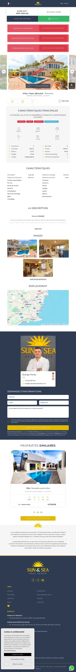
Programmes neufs (44, 595)
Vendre (40, 598)
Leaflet (43, 324)
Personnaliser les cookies (17, 659)
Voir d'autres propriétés (53, 28)
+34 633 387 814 (28, 381)
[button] (12, 101)
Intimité (36, 666)
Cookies (42, 666)
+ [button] (9, 292)
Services (10, 598)
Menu (64, 3)
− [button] (9, 295)
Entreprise (41, 591)
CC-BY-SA (65, 324)
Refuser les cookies (18, 664)
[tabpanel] (38, 478)
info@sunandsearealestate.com (34, 384)
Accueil (10, 591)
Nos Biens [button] (11, 595)
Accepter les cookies (17, 654)
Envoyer (53, 19)
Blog (9, 602)
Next (72, 71)
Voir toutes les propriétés (38, 518)
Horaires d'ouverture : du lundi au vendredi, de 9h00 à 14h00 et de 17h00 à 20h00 (35, 658)
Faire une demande (22, 19)
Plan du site (49, 666)
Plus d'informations (10, 650)
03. (41, 512)
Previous (3, 71)
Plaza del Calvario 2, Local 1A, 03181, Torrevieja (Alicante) (26, 618)
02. (38, 512)
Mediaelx (38, 668)
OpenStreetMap (54, 324)
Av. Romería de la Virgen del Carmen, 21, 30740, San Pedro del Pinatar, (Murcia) (33, 625)
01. (34, 512)
